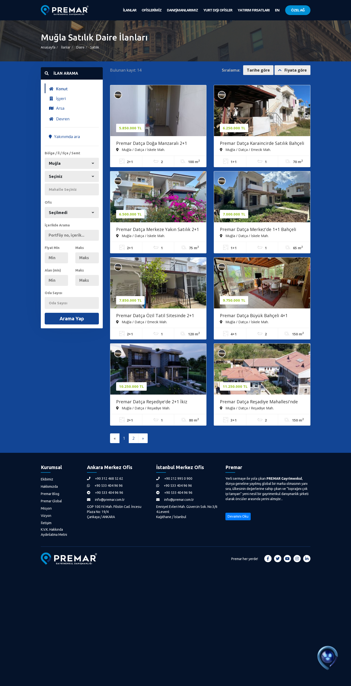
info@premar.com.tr (106, 500)
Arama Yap (72, 318)
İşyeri (57, 98)
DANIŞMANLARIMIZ (182, 10)
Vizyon (46, 516)
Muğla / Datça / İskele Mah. (140, 149)
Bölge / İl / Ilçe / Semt (62, 153)
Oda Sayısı (53, 293)
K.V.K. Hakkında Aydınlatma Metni (54, 532)
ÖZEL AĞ (298, 10)
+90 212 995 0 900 (174, 478)
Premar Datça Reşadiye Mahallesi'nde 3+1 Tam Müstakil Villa (259, 402)
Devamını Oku (238, 516)
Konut (58, 88)
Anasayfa (48, 47)
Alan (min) (53, 270)
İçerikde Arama (57, 225)
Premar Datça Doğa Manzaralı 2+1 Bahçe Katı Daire (151, 143)
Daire (80, 47)
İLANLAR (129, 10)
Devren (59, 119)
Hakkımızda (49, 486)
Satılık (94, 47)
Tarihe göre (258, 70)
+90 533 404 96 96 (105, 486)
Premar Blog (50, 494)
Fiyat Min (52, 248)
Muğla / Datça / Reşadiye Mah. (143, 408)
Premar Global (51, 501)
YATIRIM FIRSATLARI (254, 10)
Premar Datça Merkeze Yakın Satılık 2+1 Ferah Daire (157, 229)
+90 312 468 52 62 (105, 478)
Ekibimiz (47, 479)
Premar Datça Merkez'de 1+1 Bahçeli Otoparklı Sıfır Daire (258, 229)
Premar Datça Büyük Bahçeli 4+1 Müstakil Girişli (254, 316)
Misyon (46, 508)
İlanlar (65, 47)
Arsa (56, 108)
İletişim (46, 523)
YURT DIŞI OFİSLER (217, 10)
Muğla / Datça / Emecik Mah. (245, 149)
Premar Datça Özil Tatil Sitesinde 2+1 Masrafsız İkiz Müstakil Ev (155, 316)
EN (277, 10)
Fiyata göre (292, 70)
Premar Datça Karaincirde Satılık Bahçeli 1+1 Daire (262, 143)
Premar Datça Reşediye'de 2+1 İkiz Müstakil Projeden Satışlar (151, 402)
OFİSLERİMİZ (152, 10)
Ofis (48, 202)
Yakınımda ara (64, 136)
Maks (79, 248)
